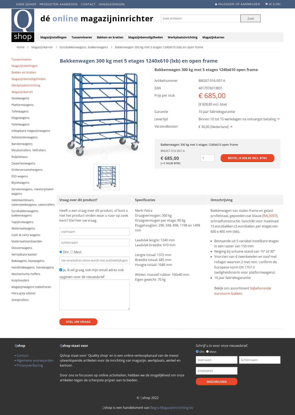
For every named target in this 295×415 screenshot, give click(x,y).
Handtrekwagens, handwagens (32, 267)
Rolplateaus (19, 157)
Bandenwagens (22, 144)
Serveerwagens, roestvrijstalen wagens (32, 191)
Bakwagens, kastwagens (27, 261)
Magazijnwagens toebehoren (31, 287)
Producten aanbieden (59, 4)
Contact (88, 4)
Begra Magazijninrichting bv (171, 407)
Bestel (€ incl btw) (247, 158)
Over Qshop (26, 4)
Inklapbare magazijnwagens (30, 131)
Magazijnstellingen (53, 37)
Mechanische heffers (25, 274)
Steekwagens (20, 98)
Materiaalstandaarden (26, 241)
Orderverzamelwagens (27, 170)
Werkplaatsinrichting (182, 37)
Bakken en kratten (110, 37)
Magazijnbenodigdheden (145, 37)
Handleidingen (112, 4)
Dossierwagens (21, 248)
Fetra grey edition (23, 293)
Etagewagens (20, 118)
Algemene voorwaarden (35, 360)
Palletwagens (20, 124)
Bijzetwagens (20, 183)
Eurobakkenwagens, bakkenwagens (25, 213)
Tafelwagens (20, 111)
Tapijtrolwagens (22, 222)
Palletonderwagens (24, 137)
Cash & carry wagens (25, 235)
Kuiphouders (20, 280)
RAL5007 (269, 215)
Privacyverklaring (30, 365)
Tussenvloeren (81, 37)
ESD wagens (19, 176)
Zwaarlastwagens (23, 163)
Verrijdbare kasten (24, 254)
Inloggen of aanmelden (239, 4)
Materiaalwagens (23, 228)
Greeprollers (20, 300)
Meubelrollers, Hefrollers (28, 150)
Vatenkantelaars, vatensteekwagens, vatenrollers (33, 202)
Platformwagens (22, 105)
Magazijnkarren (213, 37)
